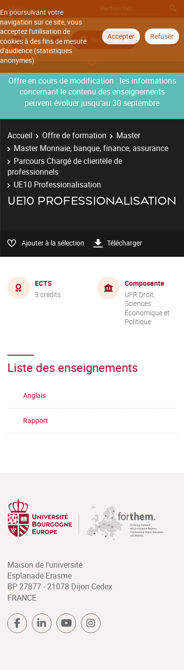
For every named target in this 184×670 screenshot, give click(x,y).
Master (128, 135)
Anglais (34, 395)
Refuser (162, 36)
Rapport (35, 420)
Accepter (120, 36)
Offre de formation (74, 135)
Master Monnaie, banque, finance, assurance (91, 148)
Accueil (19, 135)
